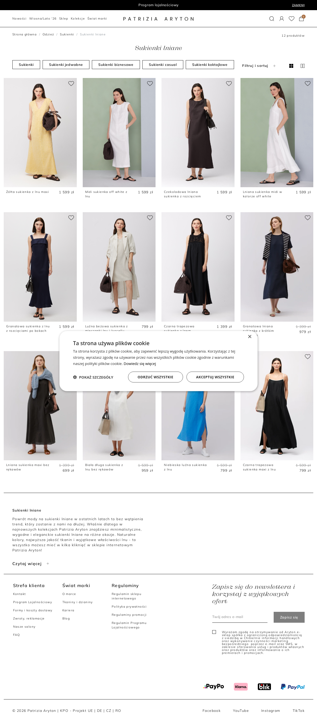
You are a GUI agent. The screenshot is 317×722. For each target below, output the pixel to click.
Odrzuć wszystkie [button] (155, 376)
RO (118, 710)
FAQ (16, 635)
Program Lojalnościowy (32, 602)
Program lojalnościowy (158, 5)
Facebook (212, 710)
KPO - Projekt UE (76, 710)
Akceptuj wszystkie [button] (215, 376)
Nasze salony (24, 626)
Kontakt (19, 594)
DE (99, 710)
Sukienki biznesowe (115, 64)
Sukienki (67, 34)
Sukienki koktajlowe (210, 64)
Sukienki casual (163, 64)
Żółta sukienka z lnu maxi (27, 192)
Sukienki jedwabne (66, 64)
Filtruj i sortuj (259, 65)
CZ (108, 710)
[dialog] (158, 361)
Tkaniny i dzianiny (77, 602)
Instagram (270, 710)
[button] (272, 19)
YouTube (241, 710)
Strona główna (24, 34)
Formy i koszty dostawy (33, 610)
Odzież (48, 34)
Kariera (68, 610)
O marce (69, 594)
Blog (66, 618)
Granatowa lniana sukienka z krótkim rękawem (258, 330)
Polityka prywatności (129, 606)
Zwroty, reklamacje (29, 618)
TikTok (299, 710)
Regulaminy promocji (129, 615)
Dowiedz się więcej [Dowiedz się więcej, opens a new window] (140, 363)
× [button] (249, 337)
